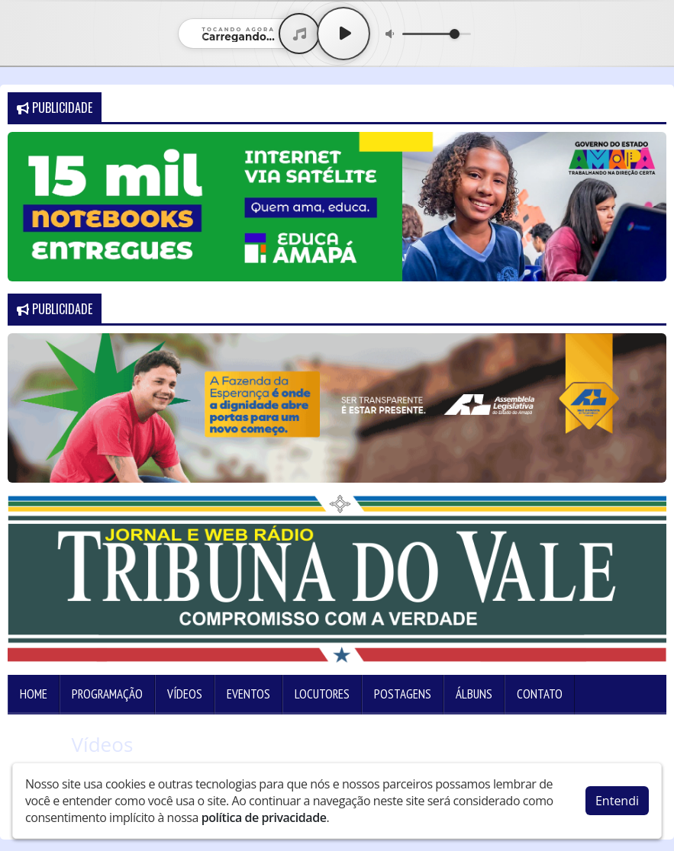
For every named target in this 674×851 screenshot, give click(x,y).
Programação (107, 694)
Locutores (322, 694)
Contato (540, 694)
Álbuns (474, 694)
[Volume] (436, 34)
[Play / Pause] (343, 33)
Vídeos (184, 694)
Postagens (402, 694)
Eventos (248, 694)
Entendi (617, 796)
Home (33, 694)
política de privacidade (264, 813)
